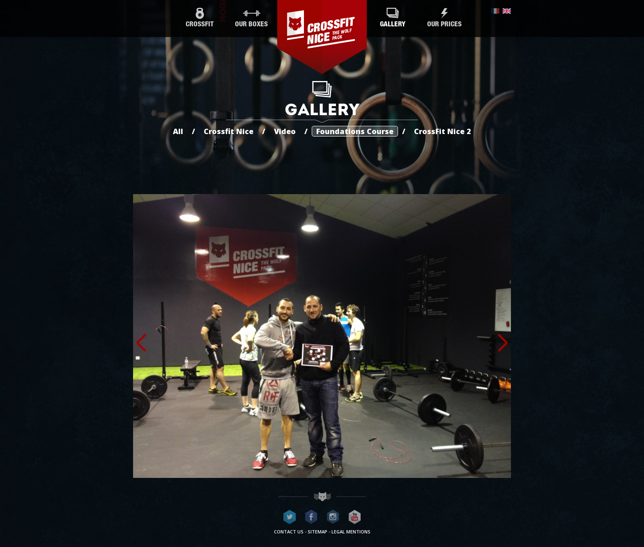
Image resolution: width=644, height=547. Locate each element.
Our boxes (251, 17)
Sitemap (317, 531)
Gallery (392, 17)
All (178, 131)
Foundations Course (354, 131)
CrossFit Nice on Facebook (311, 517)
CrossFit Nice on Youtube (355, 517)
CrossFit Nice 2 (442, 131)
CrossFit (200, 17)
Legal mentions (350, 531)
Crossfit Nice (228, 131)
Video (285, 131)
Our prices (444, 17)
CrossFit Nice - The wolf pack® (322, 37)
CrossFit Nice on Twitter (289, 517)
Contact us (289, 531)
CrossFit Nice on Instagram (333, 517)
